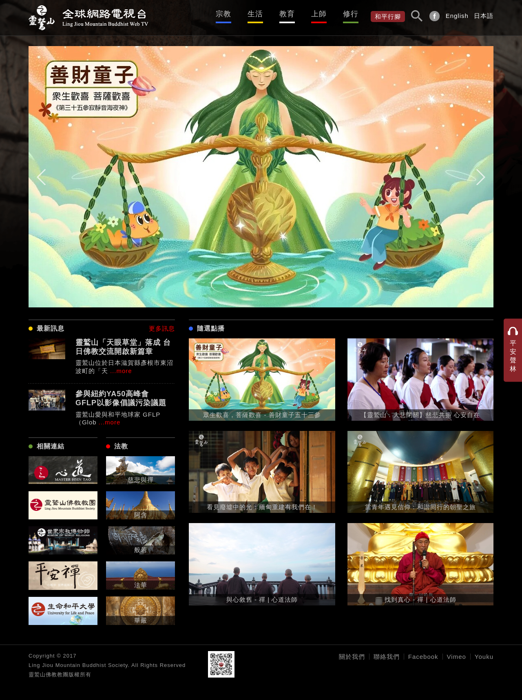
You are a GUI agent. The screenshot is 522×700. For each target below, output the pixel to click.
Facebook (423, 656)
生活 (255, 14)
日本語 (483, 15)
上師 (319, 14)
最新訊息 (50, 328)
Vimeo (456, 656)
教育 (287, 14)
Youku (484, 656)
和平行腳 (388, 16)
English (457, 15)
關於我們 (352, 656)
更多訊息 (162, 328)
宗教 (223, 14)
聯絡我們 (387, 656)
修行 (350, 14)
